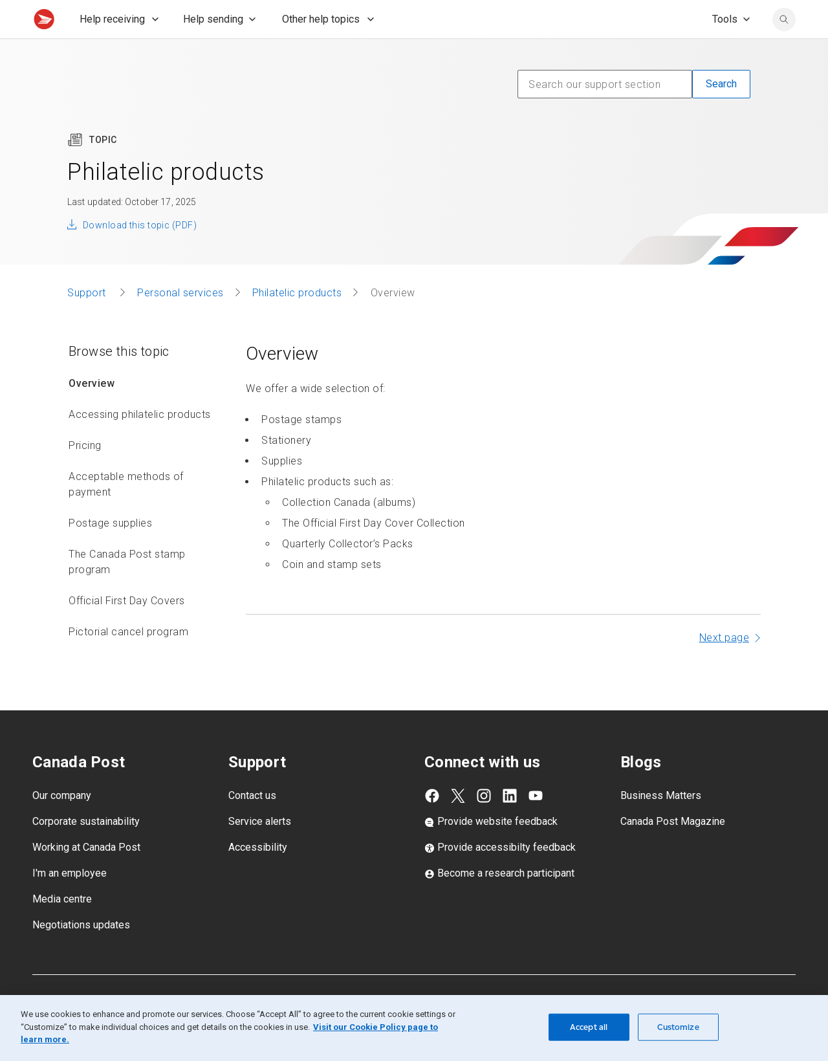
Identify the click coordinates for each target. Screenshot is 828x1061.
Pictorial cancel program (128, 660)
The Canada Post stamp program (127, 590)
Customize (678, 1027)
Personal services (180, 321)
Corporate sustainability (86, 850)
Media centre (62, 927)
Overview (91, 412)
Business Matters (660, 824)
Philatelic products (297, 321)
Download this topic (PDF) (140, 253)
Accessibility (257, 876)
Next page (724, 666)
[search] (784, 48)
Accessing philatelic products (140, 443)
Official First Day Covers (127, 629)
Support (88, 321)
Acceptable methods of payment (126, 513)
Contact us (252, 824)
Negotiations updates (81, 953)
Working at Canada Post (86, 876)
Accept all (588, 1027)
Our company (61, 824)
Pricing (85, 474)
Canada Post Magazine (672, 850)
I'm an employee (69, 901)
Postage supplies (110, 551)
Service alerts (259, 850)
